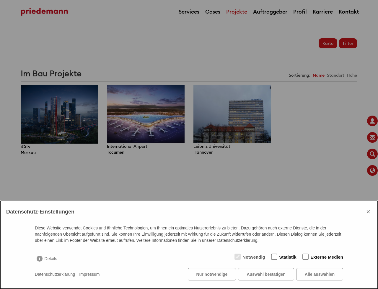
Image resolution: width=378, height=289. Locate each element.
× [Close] (368, 212)
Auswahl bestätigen (266, 274)
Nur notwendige (212, 274)
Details (51, 258)
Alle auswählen (320, 274)
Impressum (89, 274)
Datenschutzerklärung (55, 274)
